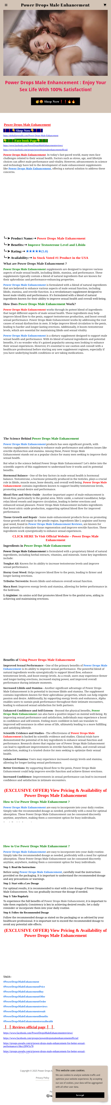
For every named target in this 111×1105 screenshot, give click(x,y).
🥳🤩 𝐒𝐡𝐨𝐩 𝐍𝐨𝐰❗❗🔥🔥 (55, 101)
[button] (11, 5)
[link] (55, 5)
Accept (80, 1095)
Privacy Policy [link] (42, 1078)
